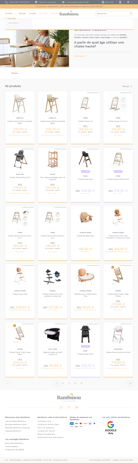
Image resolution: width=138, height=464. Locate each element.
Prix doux (43, 14)
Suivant (130, 383)
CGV (6, 460)
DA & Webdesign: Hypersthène (100, 460)
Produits (8, 14)
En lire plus (79, 56)
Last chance (56, 14)
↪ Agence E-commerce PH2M (122, 460)
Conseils (32, 14)
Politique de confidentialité (32, 460)
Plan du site (48, 460)
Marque (15, 73)
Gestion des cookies (60, 460)
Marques (22, 14)
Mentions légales (15, 460)
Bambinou (69, 14)
